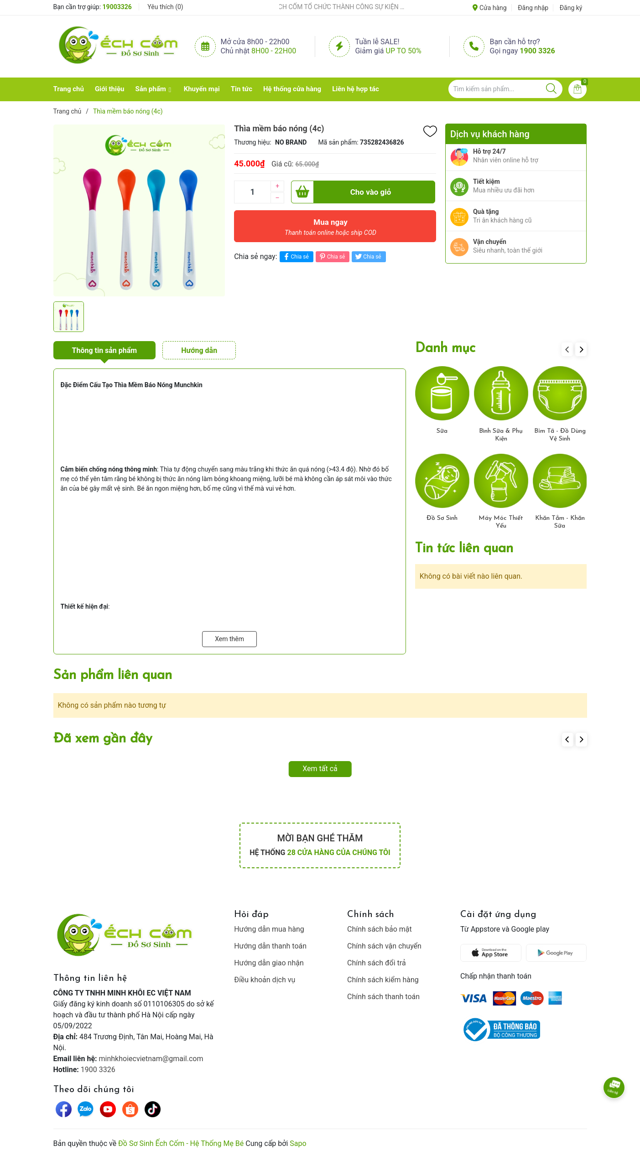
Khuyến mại (202, 89)
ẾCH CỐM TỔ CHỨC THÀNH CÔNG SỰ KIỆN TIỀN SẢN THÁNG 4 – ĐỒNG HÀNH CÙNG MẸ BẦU (352, 6)
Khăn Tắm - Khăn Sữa (560, 522)
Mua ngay (330, 229)
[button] (581, 349)
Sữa (442, 431)
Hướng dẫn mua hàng (269, 929)
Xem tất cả (320, 768)
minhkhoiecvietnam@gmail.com (151, 1058)
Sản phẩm (150, 89)
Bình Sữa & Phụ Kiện (501, 435)
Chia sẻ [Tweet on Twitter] (367, 256)
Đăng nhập (533, 7)
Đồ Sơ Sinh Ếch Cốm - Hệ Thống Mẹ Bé (181, 1143)
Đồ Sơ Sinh (442, 518)
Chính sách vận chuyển (384, 946)
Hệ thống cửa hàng (292, 89)
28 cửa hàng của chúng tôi (338, 852)
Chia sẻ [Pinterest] (331, 256)
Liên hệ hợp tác (355, 89)
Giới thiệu (110, 89)
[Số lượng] (252, 192)
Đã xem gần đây (102, 739)
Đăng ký (571, 7)
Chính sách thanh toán (383, 996)
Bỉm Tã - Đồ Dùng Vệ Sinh (560, 435)
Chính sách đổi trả (376, 963)
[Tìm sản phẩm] (505, 89)
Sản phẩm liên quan (112, 675)
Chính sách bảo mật (379, 929)
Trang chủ (68, 89)
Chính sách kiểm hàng (383, 979)
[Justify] (551, 89)
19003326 (117, 6)
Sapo (298, 1143)
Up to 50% (403, 51)
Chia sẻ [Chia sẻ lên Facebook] (295, 256)
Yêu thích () (165, 6)
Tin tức (241, 89)
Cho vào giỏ (341, 192)
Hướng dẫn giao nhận (269, 963)
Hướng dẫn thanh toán (270, 946)
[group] (139, 210)
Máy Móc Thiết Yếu (501, 522)
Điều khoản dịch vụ (264, 979)
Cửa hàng (489, 7)
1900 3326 (537, 51)
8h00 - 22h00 (273, 51)
